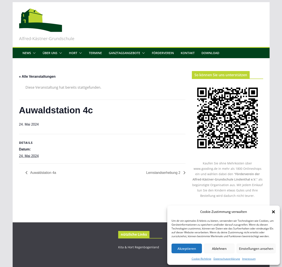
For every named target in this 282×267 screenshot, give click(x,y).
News (26, 53)
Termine (95, 53)
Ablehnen (219, 248)
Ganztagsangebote (124, 53)
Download (210, 53)
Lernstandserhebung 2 (163, 172)
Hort (73, 53)
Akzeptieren (187, 248)
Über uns (50, 53)
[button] (273, 212)
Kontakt (188, 53)
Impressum (249, 259)
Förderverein (163, 53)
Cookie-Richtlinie (201, 259)
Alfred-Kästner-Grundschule (46, 38)
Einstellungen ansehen (256, 248)
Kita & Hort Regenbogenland (138, 247)
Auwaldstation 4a (43, 172)
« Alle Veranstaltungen (37, 76)
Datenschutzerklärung (226, 259)
